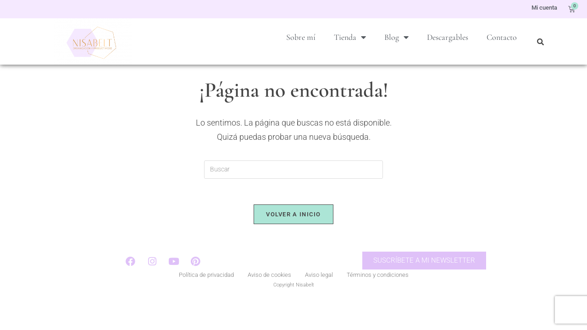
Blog (396, 37)
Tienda (350, 37)
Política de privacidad (206, 290)
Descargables (447, 37)
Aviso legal (319, 290)
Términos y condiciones (378, 290)
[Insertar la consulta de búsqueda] (293, 182)
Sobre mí (301, 37)
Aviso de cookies (269, 290)
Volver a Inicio (293, 228)
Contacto (502, 37)
